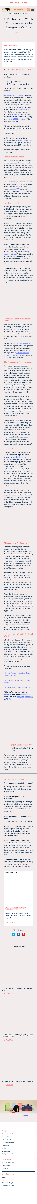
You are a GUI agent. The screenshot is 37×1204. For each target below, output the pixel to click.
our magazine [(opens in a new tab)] (25, 667)
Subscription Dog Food (8, 1155)
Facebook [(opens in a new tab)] (28, 669)
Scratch (26, 13)
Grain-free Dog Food (8, 1158)
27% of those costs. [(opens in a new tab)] (23, 109)
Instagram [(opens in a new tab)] (20, 669)
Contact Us (5, 1140)
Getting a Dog (6, 1117)
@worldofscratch (31, 1187)
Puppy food (5, 1152)
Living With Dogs (7, 1112)
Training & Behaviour (8, 1109)
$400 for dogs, (14, 114)
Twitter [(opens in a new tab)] (9, 671)
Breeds (4, 1120)
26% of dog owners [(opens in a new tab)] (21, 140)
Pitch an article (6, 1138)
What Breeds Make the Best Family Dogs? (16, 881)
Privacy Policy (31, 1190)
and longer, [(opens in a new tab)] (8, 631)
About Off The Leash (8, 1135)
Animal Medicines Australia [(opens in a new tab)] (13, 95)
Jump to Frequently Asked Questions (19, 69)
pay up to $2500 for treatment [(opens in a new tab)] (15, 119)
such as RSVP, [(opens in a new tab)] (15, 189)
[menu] (3, 2)
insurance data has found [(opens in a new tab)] (21, 343)
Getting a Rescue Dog (8, 1126)
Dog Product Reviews (8, 1115)
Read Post (12, 895)
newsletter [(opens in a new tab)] (7, 667)
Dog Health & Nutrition (8, 1106)
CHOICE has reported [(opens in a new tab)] (23, 334)
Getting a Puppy (6, 1123)
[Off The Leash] (18, 3)
